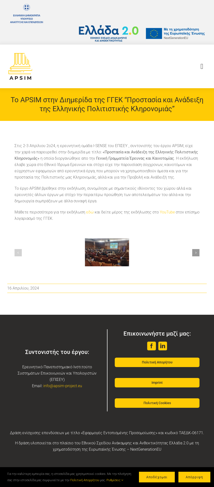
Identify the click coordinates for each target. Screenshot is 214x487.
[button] (18, 252)
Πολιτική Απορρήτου (84, 480)
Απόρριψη (194, 477)
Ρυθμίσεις (115, 480)
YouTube (167, 212)
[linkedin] (162, 346)
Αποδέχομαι (157, 477)
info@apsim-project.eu (62, 386)
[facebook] (151, 346)
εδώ (90, 212)
